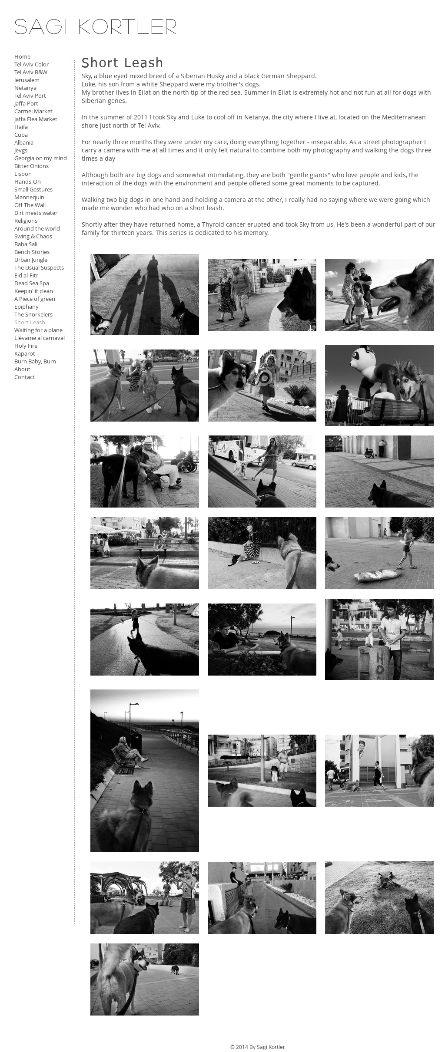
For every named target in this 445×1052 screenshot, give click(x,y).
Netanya (25, 88)
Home (22, 56)
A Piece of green (34, 299)
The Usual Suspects (39, 267)
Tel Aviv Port (30, 95)
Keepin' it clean (33, 291)
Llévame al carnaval (39, 338)
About (22, 369)
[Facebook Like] (35, 401)
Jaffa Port (26, 103)
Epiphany (26, 306)
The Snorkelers (33, 314)
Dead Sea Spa (31, 283)
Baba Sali (25, 244)
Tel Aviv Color (31, 64)
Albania (23, 142)
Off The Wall (30, 205)
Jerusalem (27, 80)
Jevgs (20, 150)
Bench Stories (32, 252)
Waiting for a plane (38, 330)
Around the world (37, 228)
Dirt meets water (35, 213)
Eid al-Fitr (26, 275)
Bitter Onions (31, 166)
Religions (25, 220)
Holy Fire (25, 346)
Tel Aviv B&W (30, 72)
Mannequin (29, 197)
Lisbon (23, 174)
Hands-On (27, 181)
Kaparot (24, 353)
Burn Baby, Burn (35, 361)
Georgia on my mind (40, 158)
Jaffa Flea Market (35, 119)
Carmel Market (33, 111)
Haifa (21, 127)
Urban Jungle (30, 260)
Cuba (21, 135)
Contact (24, 377)
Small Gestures (33, 189)
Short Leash (29, 322)
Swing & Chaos (33, 236)
